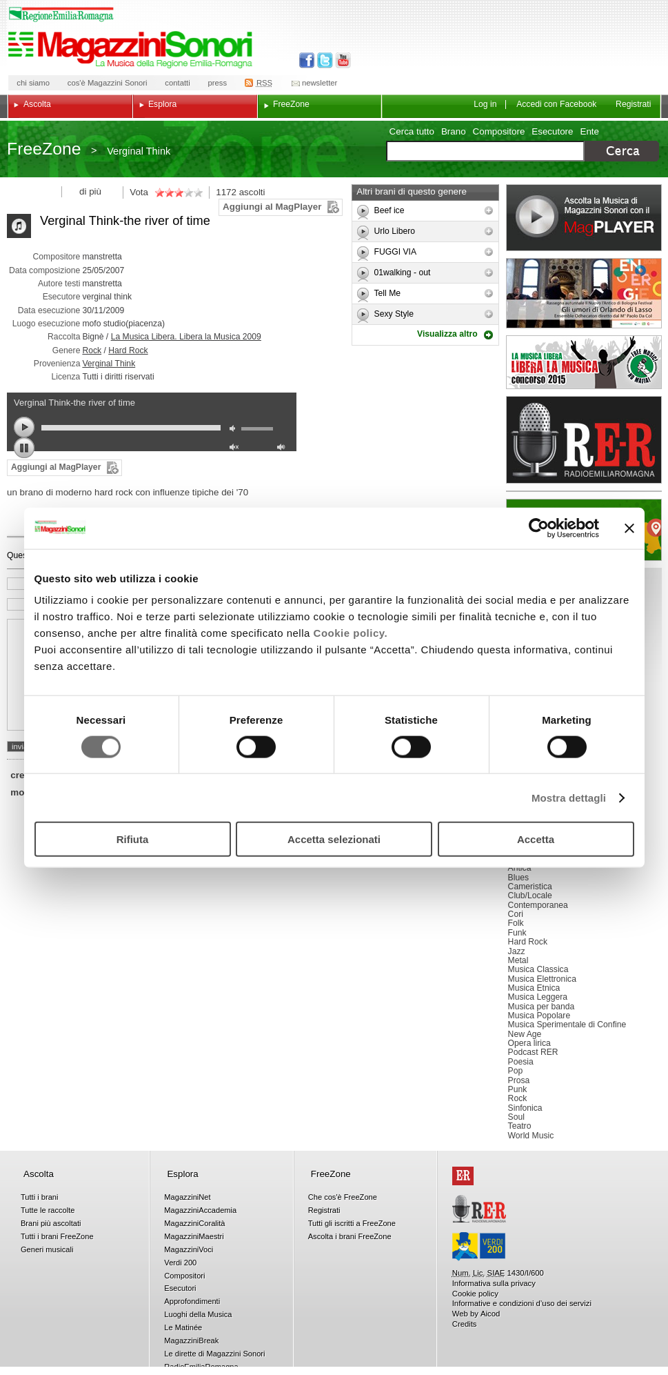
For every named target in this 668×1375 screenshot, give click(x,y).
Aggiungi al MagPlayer (272, 206)
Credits (464, 1324)
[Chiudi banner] (629, 528)
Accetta (535, 839)
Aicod (490, 1313)
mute (236, 430)
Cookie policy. (351, 633)
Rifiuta (133, 839)
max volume (283, 449)
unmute (236, 449)
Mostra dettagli (569, 797)
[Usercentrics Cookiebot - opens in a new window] (538, 527)
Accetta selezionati (334, 839)
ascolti (252, 192)
